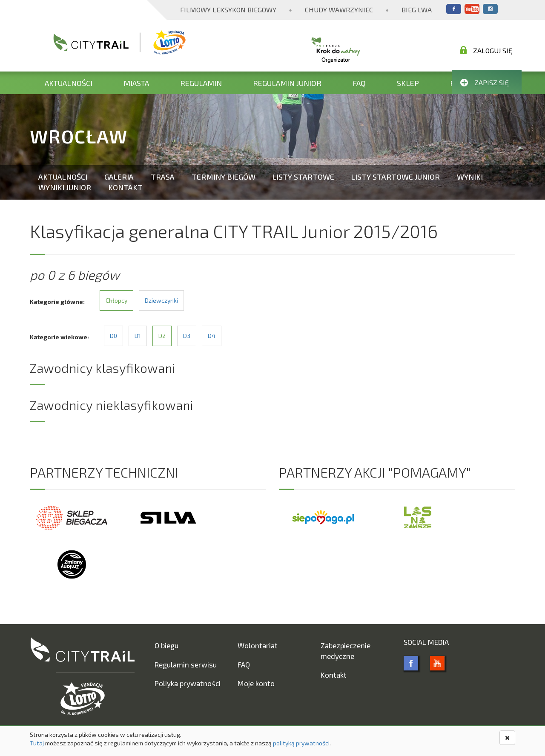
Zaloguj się (486, 50)
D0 (113, 335)
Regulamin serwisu (186, 664)
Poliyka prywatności (188, 683)
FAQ (359, 83)
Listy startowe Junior (395, 176)
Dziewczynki (161, 300)
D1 (138, 335)
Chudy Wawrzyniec (339, 10)
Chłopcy (116, 300)
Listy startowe (303, 176)
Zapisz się (484, 82)
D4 (211, 335)
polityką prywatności (301, 743)
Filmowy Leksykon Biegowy (228, 10)
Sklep (408, 83)
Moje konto (256, 683)
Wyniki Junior (64, 187)
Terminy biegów (223, 176)
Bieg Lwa (417, 10)
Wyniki (470, 176)
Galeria (119, 176)
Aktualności (68, 83)
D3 (186, 335)
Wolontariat (258, 645)
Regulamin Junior (287, 83)
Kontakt (125, 187)
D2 (162, 335)
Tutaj (37, 743)
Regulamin (201, 83)
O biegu (166, 645)
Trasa (163, 176)
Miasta (136, 83)
